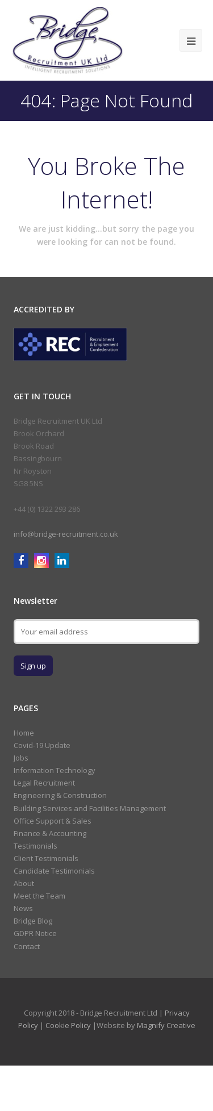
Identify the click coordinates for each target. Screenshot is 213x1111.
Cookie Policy (68, 1025)
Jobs (21, 758)
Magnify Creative (166, 1025)
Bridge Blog (33, 921)
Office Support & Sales (52, 821)
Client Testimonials (46, 858)
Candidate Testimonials (54, 871)
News (23, 908)
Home (24, 733)
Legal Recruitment (44, 783)
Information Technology (54, 770)
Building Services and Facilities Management (90, 808)
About (24, 883)
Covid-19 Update (42, 745)
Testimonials (35, 846)
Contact (27, 946)
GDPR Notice (35, 933)
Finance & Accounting (50, 833)
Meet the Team (39, 896)
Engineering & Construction (60, 795)
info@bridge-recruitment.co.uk (66, 534)
